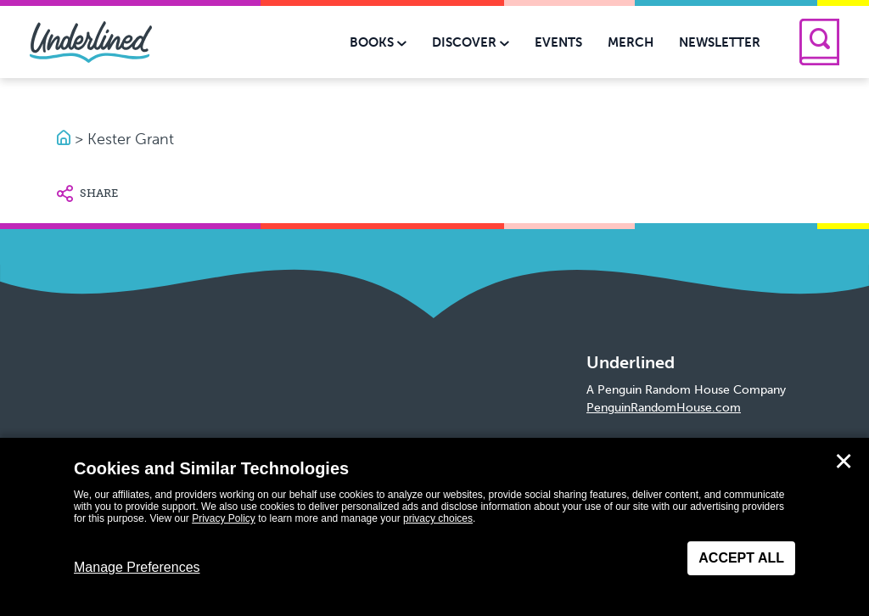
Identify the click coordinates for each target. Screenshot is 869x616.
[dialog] (434, 527)
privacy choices (438, 518)
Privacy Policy (223, 518)
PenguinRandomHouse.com (663, 407)
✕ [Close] (843, 461)
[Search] (819, 42)
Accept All (741, 558)
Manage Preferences (137, 567)
